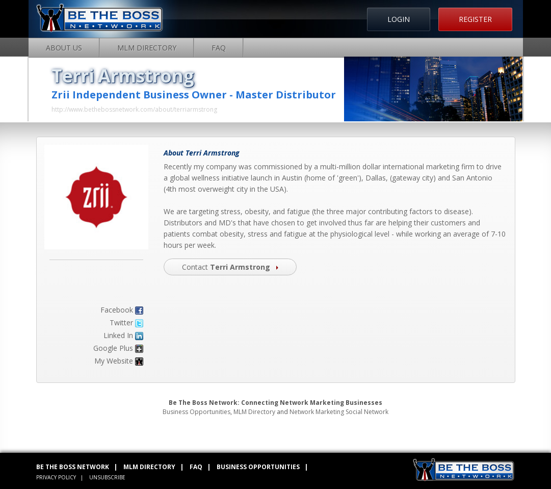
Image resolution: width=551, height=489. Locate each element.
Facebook (116, 310)
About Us (64, 48)
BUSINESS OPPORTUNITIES (258, 466)
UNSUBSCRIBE (107, 477)
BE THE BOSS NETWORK (72, 466)
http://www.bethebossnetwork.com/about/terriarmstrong (134, 109)
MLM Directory (146, 48)
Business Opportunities (196, 411)
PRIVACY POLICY (56, 477)
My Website (113, 361)
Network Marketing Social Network (339, 411)
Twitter (121, 322)
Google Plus (113, 348)
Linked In (118, 335)
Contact (230, 267)
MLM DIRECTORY (149, 466)
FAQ (219, 48)
